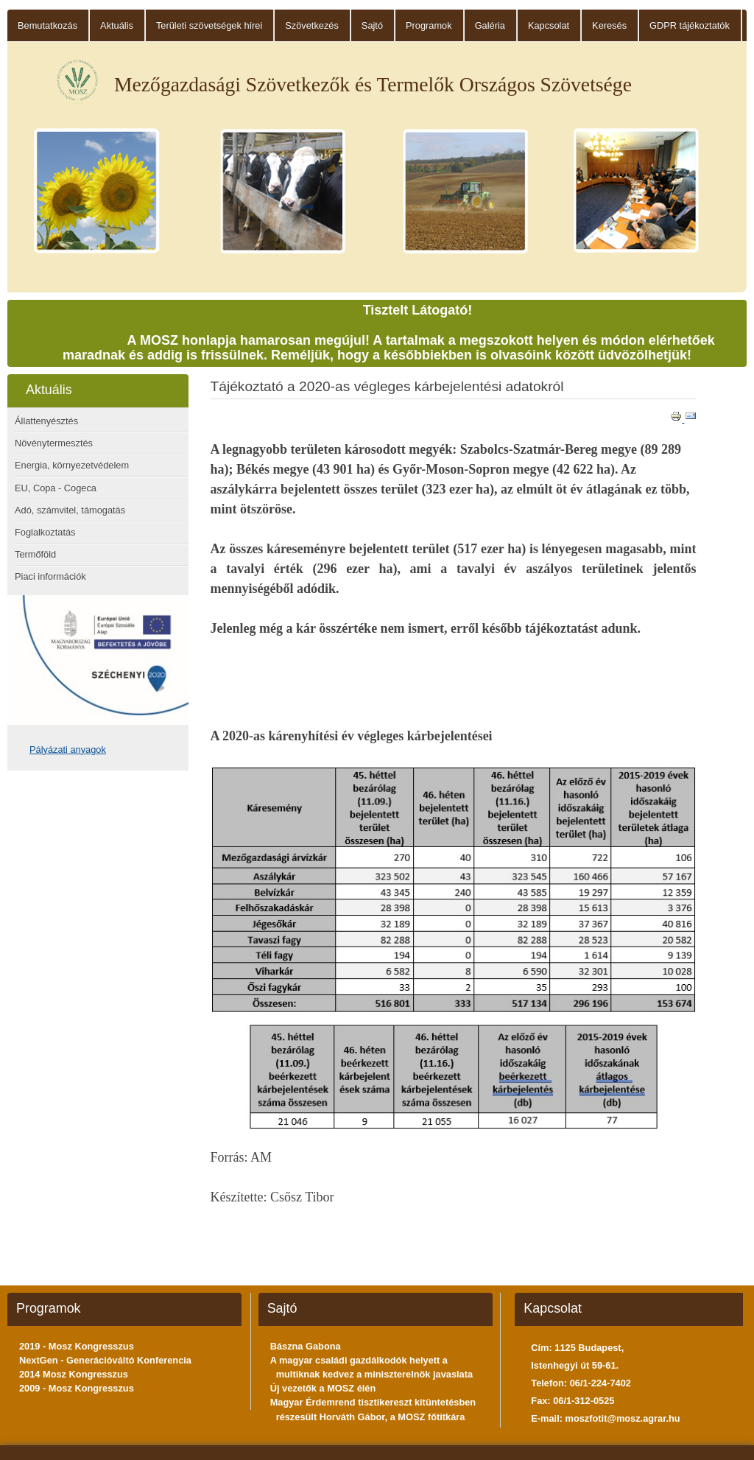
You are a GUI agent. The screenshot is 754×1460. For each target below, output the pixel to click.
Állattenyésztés (46, 421)
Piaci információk (50, 576)
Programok (429, 25)
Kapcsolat (548, 25)
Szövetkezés (312, 25)
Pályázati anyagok (67, 749)
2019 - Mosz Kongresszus (76, 1346)
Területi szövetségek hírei (209, 25)
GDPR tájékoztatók (689, 25)
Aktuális (116, 25)
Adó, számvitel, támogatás (70, 510)
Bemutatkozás (47, 25)
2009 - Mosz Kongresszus (76, 1388)
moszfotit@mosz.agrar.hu (623, 1418)
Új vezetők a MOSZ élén (323, 1388)
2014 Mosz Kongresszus (73, 1374)
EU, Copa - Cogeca (55, 488)
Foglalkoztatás (45, 532)
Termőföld (35, 554)
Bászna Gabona (305, 1346)
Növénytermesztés (54, 443)
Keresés (609, 25)
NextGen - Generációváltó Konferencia (105, 1360)
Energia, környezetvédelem (72, 465)
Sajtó (372, 25)
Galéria (490, 25)
